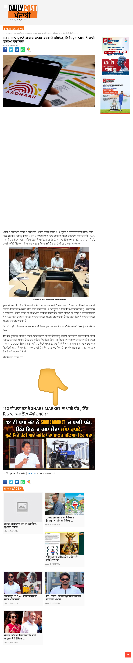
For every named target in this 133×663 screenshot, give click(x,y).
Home (5, 33)
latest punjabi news (46, 478)
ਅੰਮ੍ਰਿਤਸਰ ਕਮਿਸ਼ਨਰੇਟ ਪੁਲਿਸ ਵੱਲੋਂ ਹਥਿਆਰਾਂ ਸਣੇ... (62, 558)
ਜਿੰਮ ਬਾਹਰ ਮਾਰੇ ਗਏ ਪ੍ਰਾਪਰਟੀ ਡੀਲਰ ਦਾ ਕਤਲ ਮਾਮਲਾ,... (63, 597)
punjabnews (71, 478)
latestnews (58, 478)
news (65, 478)
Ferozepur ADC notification (28, 478)
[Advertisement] (49, 131)
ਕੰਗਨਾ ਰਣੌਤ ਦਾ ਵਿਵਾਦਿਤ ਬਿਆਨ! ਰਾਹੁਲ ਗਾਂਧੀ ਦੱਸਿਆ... (20, 637)
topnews (87, 478)
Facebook (32, 473)
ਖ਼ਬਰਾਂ (10, 33)
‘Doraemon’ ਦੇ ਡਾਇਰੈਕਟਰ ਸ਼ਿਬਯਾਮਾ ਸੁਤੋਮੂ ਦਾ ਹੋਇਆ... (60, 519)
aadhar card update (10, 478)
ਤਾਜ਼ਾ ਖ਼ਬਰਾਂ (17, 33)
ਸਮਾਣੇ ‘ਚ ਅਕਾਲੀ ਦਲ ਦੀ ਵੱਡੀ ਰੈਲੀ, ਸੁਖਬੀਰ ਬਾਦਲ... (20, 525)
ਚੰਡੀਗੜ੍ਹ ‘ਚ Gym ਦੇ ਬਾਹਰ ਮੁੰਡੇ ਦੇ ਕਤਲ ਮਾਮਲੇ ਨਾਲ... (20, 597)
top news (80, 478)
